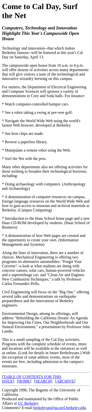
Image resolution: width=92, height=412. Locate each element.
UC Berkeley (28, 403)
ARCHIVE (65, 381)
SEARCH (43, 381)
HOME (24, 381)
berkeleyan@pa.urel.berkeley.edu (59, 408)
